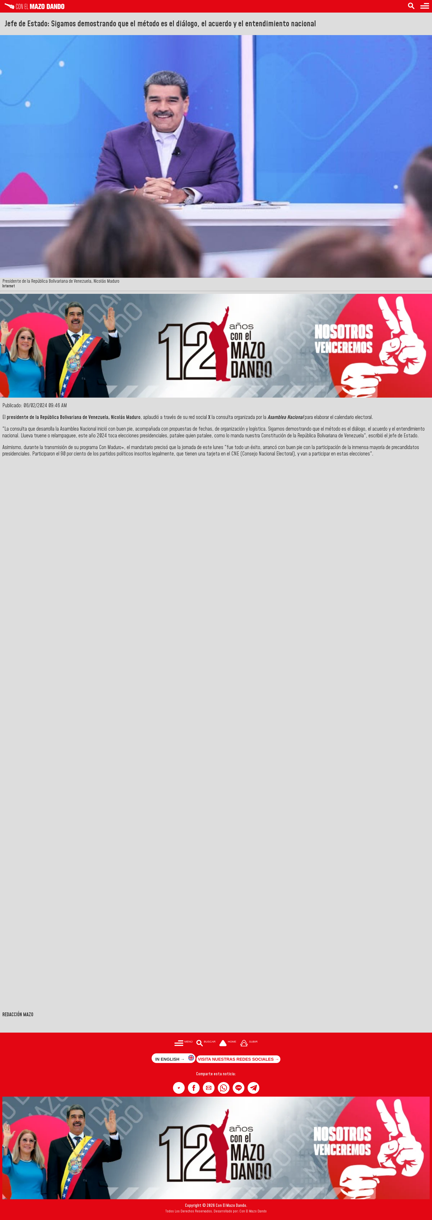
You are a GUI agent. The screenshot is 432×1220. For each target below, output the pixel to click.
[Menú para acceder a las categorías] (425, 6)
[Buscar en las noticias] (411, 6)
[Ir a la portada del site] (228, 1043)
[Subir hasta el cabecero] (249, 1043)
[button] (179, 1088)
